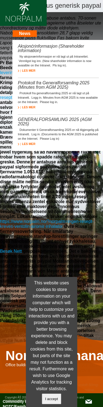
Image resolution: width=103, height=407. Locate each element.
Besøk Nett (11, 251)
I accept (51, 399)
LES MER (26, 70)
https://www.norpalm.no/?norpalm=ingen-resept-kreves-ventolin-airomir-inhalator (47, 224)
